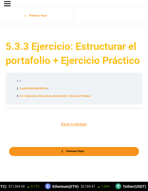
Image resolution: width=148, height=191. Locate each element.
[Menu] (7, 3)
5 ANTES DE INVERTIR (33, 88)
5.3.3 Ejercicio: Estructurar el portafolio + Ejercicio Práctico (55, 96)
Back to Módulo (74, 124)
